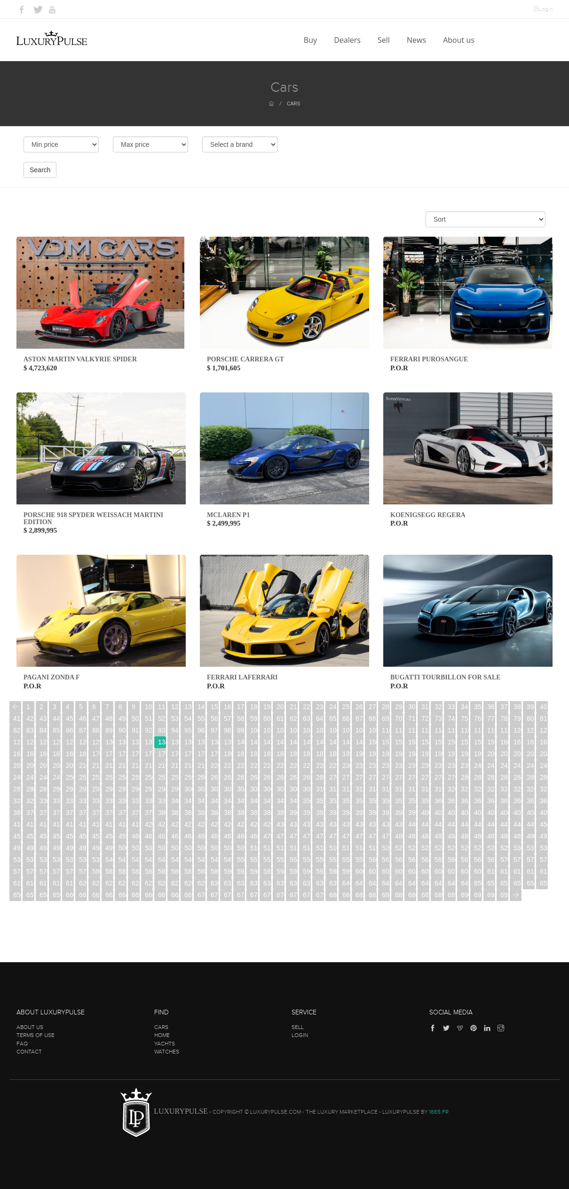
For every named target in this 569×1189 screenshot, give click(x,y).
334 (96, 801)
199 (478, 754)
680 (333, 895)
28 (385, 706)
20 (280, 706)
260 (201, 777)
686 (412, 895)
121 (531, 730)
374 (83, 812)
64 (320, 718)
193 (399, 754)
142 (267, 742)
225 (280, 765)
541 (122, 859)
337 (136, 801)
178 (201, 754)
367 (531, 801)
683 (373, 895)
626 (162, 883)
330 (43, 801)
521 (399, 848)
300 (188, 789)
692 (491, 895)
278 (439, 777)
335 (109, 801)
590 (228, 871)
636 (294, 883)
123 (17, 742)
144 (294, 742)
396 (373, 812)
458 (109, 836)
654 (531, 883)
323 (491, 789)
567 (465, 859)
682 (360, 895)
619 (70, 883)
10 (148, 706)
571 (518, 859)
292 (83, 789)
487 (491, 836)
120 (518, 730)
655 (544, 883)
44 (56, 718)
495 (57, 848)
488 (504, 836)
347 (267, 801)
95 (188, 730)
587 (188, 871)
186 (307, 754)
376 (109, 812)
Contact (29, 1051)
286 (544, 777)
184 (280, 754)
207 (43, 765)
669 (188, 895)
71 (412, 718)
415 (83, 824)
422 (175, 824)
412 (43, 824)
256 (149, 777)
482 (425, 836)
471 (280, 836)
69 (385, 718)
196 (439, 754)
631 (228, 883)
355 (373, 801)
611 (504, 871)
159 (491, 742)
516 (333, 848)
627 (175, 883)
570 (504, 859)
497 (83, 848)
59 (254, 718)
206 (30, 765)
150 (373, 742)
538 (83, 859)
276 (412, 777)
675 (267, 895)
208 (57, 765)
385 (228, 812)
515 (320, 848)
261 (215, 777)
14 (201, 706)
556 (320, 859)
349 (294, 801)
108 (360, 730)
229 (333, 765)
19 (267, 706)
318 (425, 789)
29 (399, 706)
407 (518, 812)
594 (280, 871)
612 (518, 871)
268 (307, 777)
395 (360, 812)
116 (465, 730)
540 (109, 859)
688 (439, 895)
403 (465, 812)
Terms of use (35, 1035)
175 (162, 754)
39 (530, 706)
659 (57, 895)
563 (412, 859)
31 (425, 706)
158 (478, 742)
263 (241, 777)
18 (254, 706)
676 (280, 895)
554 (294, 859)
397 (386, 812)
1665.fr (439, 1112)
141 (254, 742)
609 (478, 871)
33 (451, 706)
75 (464, 718)
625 (149, 883)
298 (162, 789)
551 (254, 859)
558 (346, 859)
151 (386, 742)
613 (531, 871)
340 (175, 801)
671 (215, 895)
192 (386, 754)
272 (360, 777)
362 (465, 801)
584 (149, 871)
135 (175, 742)
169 (83, 754)
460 (136, 836)
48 (109, 718)
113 (425, 730)
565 (439, 859)
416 (96, 824)
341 (188, 801)
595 (294, 871)
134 (162, 742)
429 (267, 824)
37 (504, 706)
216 (162, 765)
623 (122, 883)
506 (201, 848)
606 (439, 871)
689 (452, 895)
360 (439, 801)
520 (386, 848)
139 (228, 742)
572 (531, 859)
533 (17, 859)
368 (544, 801)
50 (135, 718)
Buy (311, 40)
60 (267, 718)
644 (399, 883)
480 (399, 836)
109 (373, 730)
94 (175, 730)
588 (201, 871)
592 (254, 871)
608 (465, 871)
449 (531, 824)
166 (43, 754)
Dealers (348, 40)
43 (43, 718)
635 (280, 883)
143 (280, 742)
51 (148, 718)
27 (372, 706)
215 (149, 765)
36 (491, 706)
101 (267, 730)
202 (518, 754)
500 (122, 848)
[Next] (516, 895)
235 (412, 765)
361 (452, 801)
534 (30, 859)
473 (307, 836)
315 (386, 789)
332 (70, 801)
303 (228, 789)
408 (531, 812)
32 (438, 706)
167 (57, 754)
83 (30, 730)
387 (254, 812)
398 (399, 812)
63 (306, 718)
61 (280, 718)
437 (373, 824)
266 (280, 777)
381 (175, 812)
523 (425, 848)
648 (452, 883)
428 (254, 824)
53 (175, 718)
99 (241, 730)
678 (307, 895)
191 (373, 754)
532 (544, 848)
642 (373, 883)
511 (267, 848)
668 (175, 895)
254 (122, 777)
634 (267, 883)
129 (96, 742)
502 (149, 848)
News (417, 40)
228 (320, 765)
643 (386, 883)
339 (162, 801)
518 (360, 848)
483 (439, 836)
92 (148, 730)
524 (439, 848)
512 (280, 848)
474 (320, 836)
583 (136, 871)
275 (399, 777)
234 (399, 765)
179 (215, 754)
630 (215, 883)
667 (162, 895)
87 (83, 730)
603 (399, 871)
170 (96, 754)
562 (399, 859)
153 (412, 742)
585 (162, 871)
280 (465, 777)
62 (293, 718)
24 (333, 706)
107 (346, 730)
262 (228, 777)
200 (491, 754)
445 (478, 824)
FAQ (22, 1043)
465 (201, 836)
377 (122, 812)
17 (241, 706)
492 (17, 848)
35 (478, 706)
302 (215, 789)
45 (69, 718)
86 (69, 730)
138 (215, 742)
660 (70, 895)
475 (333, 836)
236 (425, 765)
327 (544, 789)
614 (544, 871)
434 (333, 824)
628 (188, 883)
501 (136, 848)
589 (215, 871)
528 (491, 848)
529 (504, 848)
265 (267, 777)
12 (175, 706)
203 (531, 754)
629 (201, 883)
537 (70, 859)
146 (320, 742)
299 (175, 789)
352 (333, 801)
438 (386, 824)
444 (465, 824)
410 (17, 824)
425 (215, 824)
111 (399, 730)
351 (320, 801)
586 (175, 871)
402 (452, 812)
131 (122, 742)
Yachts (164, 1043)
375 (96, 812)
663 (109, 895)
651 (491, 883)
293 (96, 789)
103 (294, 730)
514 (307, 848)
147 (333, 742)
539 (96, 859)
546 (188, 859)
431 (294, 824)
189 (346, 754)
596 (307, 871)
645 (412, 883)
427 (241, 824)
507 (215, 848)
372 (57, 812)
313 (360, 789)
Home (162, 1035)
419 (136, 824)
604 (412, 871)
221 (228, 765)
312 (346, 789)
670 (201, 895)
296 (136, 789)
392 (320, 812)
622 (109, 883)
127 (70, 742)
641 (360, 883)
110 (386, 730)
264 (254, 777)
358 (412, 801)
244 (531, 765)
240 (478, 765)
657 (30, 895)
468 (241, 836)
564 (425, 859)
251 (83, 777)
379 (149, 812)
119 (504, 730)
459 (122, 836)
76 (478, 718)
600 (360, 871)
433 (320, 824)
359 (425, 801)
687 (425, 895)
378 (136, 812)
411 (30, 824)
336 (122, 801)
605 (425, 871)
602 (386, 871)
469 (254, 836)
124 (30, 742)
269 (320, 777)
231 (360, 765)
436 (360, 824)
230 (346, 765)
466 (215, 836)
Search (40, 170)
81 (543, 718)
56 (214, 718)
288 (30, 789)
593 (267, 871)
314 (373, 789)
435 (346, 824)
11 (162, 706)
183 (267, 754)
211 (96, 765)
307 (280, 789)
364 (491, 801)
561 (386, 859)
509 (241, 848)
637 (307, 883)
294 (109, 789)
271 (346, 777)
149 (360, 742)
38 (517, 706)
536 (57, 859)
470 (267, 836)
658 (43, 895)
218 (188, 765)
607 (452, 871)
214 (136, 765)
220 (215, 765)
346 (254, 801)
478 (373, 836)
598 (333, 871)
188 (333, 754)
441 (425, 824)
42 (30, 718)
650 (478, 883)
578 (70, 871)
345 (241, 801)
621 (96, 883)
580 (96, 871)
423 (188, 824)
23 (320, 706)
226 (294, 765)
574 (17, 871)
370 (30, 812)
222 (241, 765)
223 (254, 765)
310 (320, 789)
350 (307, 801)
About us (459, 40)
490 (531, 836)
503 (162, 848)
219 (201, 765)
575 (30, 871)
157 (465, 742)
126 (57, 742)
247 (30, 777)
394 (346, 812)
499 (109, 848)
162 (531, 742)
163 (544, 742)
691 (478, 895)
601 (373, 871)
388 (267, 812)
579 (83, 871)
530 (518, 848)
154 (425, 742)
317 (412, 789)
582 (122, 871)
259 (188, 777)
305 (254, 789)
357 (399, 801)
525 (452, 848)
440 (412, 824)
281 (478, 777)
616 (30, 883)
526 (465, 848)
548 (215, 859)
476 (346, 836)
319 (439, 789)
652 (504, 883)
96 (201, 730)
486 (478, 836)
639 (333, 883)
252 (96, 777)
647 (439, 883)
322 (478, 789)
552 (267, 859)
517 (346, 848)
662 (96, 895)
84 (43, 730)
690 (465, 895)
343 (215, 801)
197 (452, 754)
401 (439, 812)
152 (399, 742)
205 (17, 765)
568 (478, 859)
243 (518, 765)
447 (504, 824)
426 (228, 824)
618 (57, 883)
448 (518, 824)
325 (518, 789)
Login (543, 9)
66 (346, 718)
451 (17, 836)
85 (56, 730)
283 (504, 777)
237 (439, 765)
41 (17, 718)
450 (544, 824)
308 (294, 789)
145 (307, 742)
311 (333, 789)
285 (531, 777)
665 (136, 895)
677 (294, 895)
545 (175, 859)
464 (188, 836)
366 (518, 801)
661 (83, 895)
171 (109, 754)
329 (30, 801)
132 (136, 742)
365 (504, 801)
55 (201, 718)
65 (333, 718)
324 (504, 789)
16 (227, 706)
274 (386, 777)
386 (241, 812)
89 (109, 730)
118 (491, 730)
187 (320, 754)
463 (175, 836)
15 (214, 706)
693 (504, 895)
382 (188, 812)
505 (188, 848)
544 (162, 859)
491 (544, 836)
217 (175, 765)
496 (70, 848)
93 (162, 730)
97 (214, 730)
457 (96, 836)
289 (43, 789)
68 (372, 718)
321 (465, 789)
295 (122, 789)
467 (228, 836)
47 (96, 718)
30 (412, 706)
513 (294, 848)
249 (57, 777)
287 (17, 789)
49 (122, 718)
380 (162, 812)
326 (531, 789)
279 (452, 777)
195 (425, 754)
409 (544, 812)
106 (333, 730)
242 (504, 765)
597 (320, 871)
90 (122, 730)
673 (241, 895)
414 (70, 824)
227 (307, 765)
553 (280, 859)
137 (201, 742)
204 (544, 754)
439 (399, 824)
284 (518, 777)
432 (307, 824)
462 (162, 836)
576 (43, 871)
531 (531, 848)
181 (241, 754)
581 (109, 871)
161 (518, 742)
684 (386, 895)
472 (294, 836)
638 (320, 883)
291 (70, 789)
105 (320, 730)
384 (215, 812)
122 (544, 730)
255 (136, 777)
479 (386, 836)
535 (43, 859)
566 (452, 859)
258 (175, 777)
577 (57, 871)
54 (188, 718)
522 (412, 848)
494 (43, 848)
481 (412, 836)
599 (346, 871)
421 (162, 824)
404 (478, 812)
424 (201, 824)
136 (188, 742)
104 (307, 730)
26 (359, 706)
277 (425, 777)
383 (201, 812)
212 (109, 765)
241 (491, 765)
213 (122, 765)
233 (386, 765)
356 (386, 801)
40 (543, 706)
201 (504, 754)
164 (17, 754)
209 (70, 765)
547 (201, 859)
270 (333, 777)
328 (17, 801)
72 (425, 718)
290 (57, 789)
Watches (166, 1051)
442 (439, 824)
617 (43, 883)
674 (254, 895)
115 (452, 730)
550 (241, 859)
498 (96, 848)
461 (149, 836)
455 (70, 836)
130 (109, 742)
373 (70, 812)
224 (267, 765)
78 (504, 718)
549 (228, 859)
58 (241, 718)
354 (360, 801)
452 (30, 836)
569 (491, 859)
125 (43, 742)
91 (135, 730)
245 (544, 765)
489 (518, 836)
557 (333, 859)
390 (294, 812)
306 (267, 789)
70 (399, 718)
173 (136, 754)
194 (412, 754)
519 (373, 848)
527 (478, 848)
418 (122, 824)
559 (360, 859)
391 (307, 812)
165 (30, 754)
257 (162, 777)
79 (517, 718)
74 (451, 718)
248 (43, 777)
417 (109, 824)
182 (254, 754)
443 (452, 824)
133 (149, 742)
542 (136, 859)
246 (17, 777)
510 (254, 848)
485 (465, 836)
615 (17, 883)
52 (162, 718)
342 (201, 801)
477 (360, 836)
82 (17, 730)
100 (254, 730)
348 (280, 801)
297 (149, 789)
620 (83, 883)
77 (491, 718)
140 (241, 742)
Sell (385, 40)
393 (333, 812)
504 (175, 848)
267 (294, 777)
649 (465, 883)
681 (346, 895)
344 (228, 801)
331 (57, 801)
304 (241, 789)
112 (412, 730)
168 (70, 754)
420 (149, 824)
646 (425, 883)
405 (491, 812)
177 (188, 754)
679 (320, 895)
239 (465, 765)
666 (149, 895)
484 (452, 836)
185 (294, 754)
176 (175, 754)
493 (30, 848)
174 (149, 754)
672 (228, 895)
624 (136, 883)
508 (228, 848)
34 (464, 706)
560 (373, 859)
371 (43, 812)
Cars (293, 103)
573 (544, 859)
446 (491, 824)
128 (83, 742)
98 (227, 730)
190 (360, 754)
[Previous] (15, 707)
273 (373, 777)
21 (293, 706)
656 (17, 895)
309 (307, 789)
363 (478, 801)
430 (280, 824)
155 (439, 742)
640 (346, 883)
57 (227, 718)
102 (280, 730)
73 (438, 718)
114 (439, 730)
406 (504, 812)
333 (83, 801)
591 (241, 871)
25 (346, 706)
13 (188, 706)
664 (122, 895)
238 (452, 765)
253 (109, 777)
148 (346, 742)
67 (359, 718)
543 (149, 859)
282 (491, 777)
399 (412, 812)
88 (96, 730)
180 (228, 754)
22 (306, 706)
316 (399, 789)
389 (280, 812)
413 (57, 824)
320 (452, 789)
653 (518, 883)
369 (17, 812)
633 (254, 883)
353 (346, 801)
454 (57, 836)
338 (149, 801)
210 (83, 765)
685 (399, 895)
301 (201, 789)
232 (373, 765)
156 (452, 742)
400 (425, 812)
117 (478, 730)
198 (465, 754)
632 (241, 883)
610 (491, 871)
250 (70, 777)
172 (122, 754)
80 (530, 718)
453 (43, 836)
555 (307, 859)
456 (83, 836)
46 (83, 718)
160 (504, 742)
